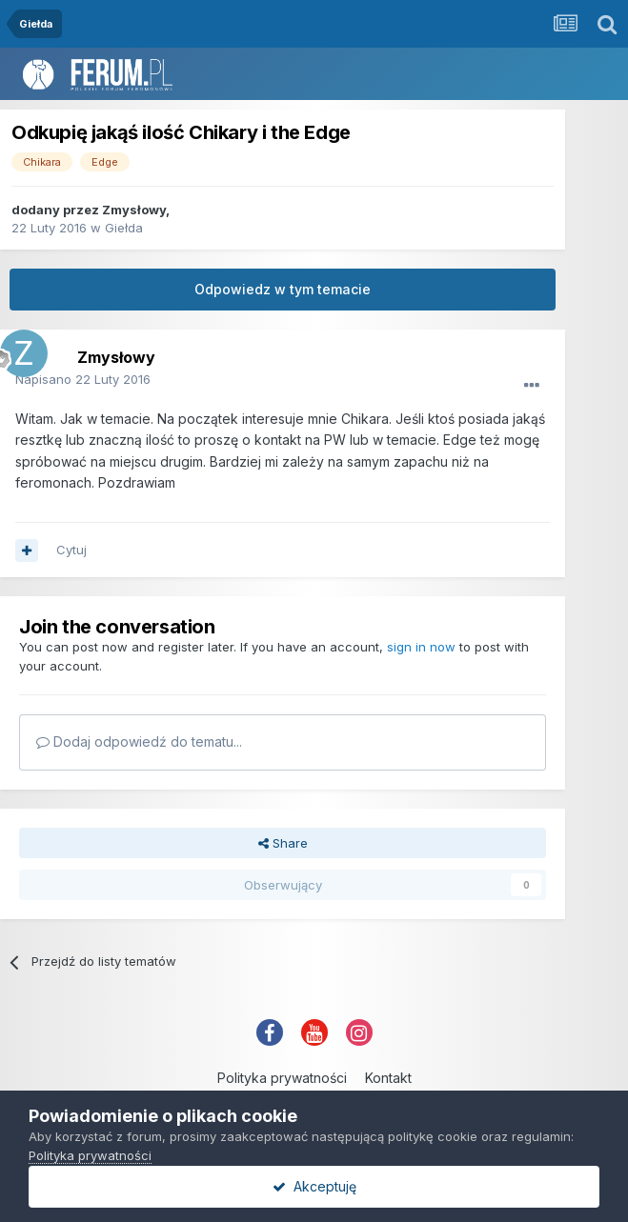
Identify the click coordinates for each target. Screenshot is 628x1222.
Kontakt (388, 1078)
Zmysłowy (134, 209)
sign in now (421, 646)
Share (283, 843)
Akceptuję (314, 1186)
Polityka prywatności (282, 1078)
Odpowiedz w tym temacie (282, 289)
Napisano (83, 379)
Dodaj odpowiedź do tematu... (139, 741)
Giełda (124, 227)
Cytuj (71, 549)
